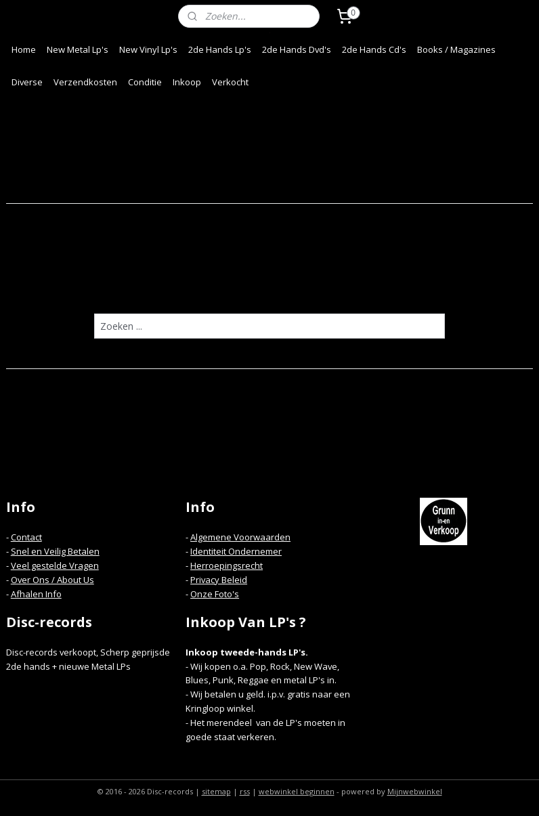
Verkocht (230, 82)
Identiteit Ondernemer (236, 551)
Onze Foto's (214, 594)
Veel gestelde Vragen (55, 565)
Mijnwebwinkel (414, 791)
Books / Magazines (456, 49)
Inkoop (187, 82)
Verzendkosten (85, 82)
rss (245, 791)
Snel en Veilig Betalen (55, 551)
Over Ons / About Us (52, 580)
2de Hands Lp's (219, 49)
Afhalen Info (36, 594)
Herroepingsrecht (226, 565)
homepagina (321, 286)
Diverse (27, 82)
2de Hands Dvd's (296, 49)
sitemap (216, 791)
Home (24, 49)
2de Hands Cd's (374, 49)
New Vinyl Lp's (148, 49)
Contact (26, 537)
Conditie (145, 82)
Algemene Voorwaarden (240, 537)
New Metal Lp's (77, 49)
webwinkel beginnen (297, 791)
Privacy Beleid (218, 580)
